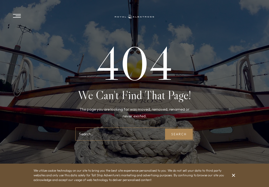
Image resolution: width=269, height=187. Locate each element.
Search (179, 134)
